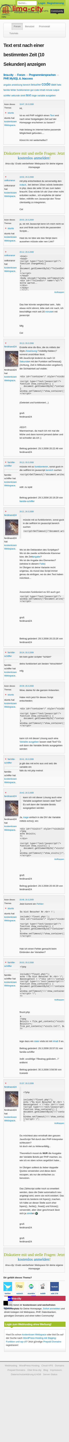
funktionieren (23, 90)
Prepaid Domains (52, 1370)
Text (52, 115)
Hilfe (4, 17)
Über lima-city (34, 1398)
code (46, 84)
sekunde (15, 95)
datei (53, 84)
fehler (13, 90)
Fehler (40, 920)
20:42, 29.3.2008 (26, 804)
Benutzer (29, 26)
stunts (11, 113)
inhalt (42, 90)
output (56, 90)
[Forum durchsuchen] (27, 3)
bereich (26, 84)
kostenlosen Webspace (34, 1363)
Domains (29, 11)
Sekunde (24, 361)
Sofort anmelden (51, 1337)
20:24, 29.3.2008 (26, 659)
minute (49, 90)
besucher (36, 84)
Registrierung (55, 3)
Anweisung (31, 351)
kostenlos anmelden (33, 158)
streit (22, 95)
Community (57, 11)
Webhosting (11, 1394)
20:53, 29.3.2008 (26, 985)
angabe (7, 84)
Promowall (44, 26)
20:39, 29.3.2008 (26, 693)
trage (34, 95)
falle (59, 84)
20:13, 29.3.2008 (26, 343)
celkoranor (9, 180)
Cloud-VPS (42, 11)
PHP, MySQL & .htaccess (18, 78)
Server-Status (50, 1402)
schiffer (7, 95)
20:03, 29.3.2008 (26, 220)
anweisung (17, 84)
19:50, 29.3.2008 (26, 177)
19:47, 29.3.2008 (26, 104)
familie (6, 90)
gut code (34, 90)
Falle (42, 569)
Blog (45, 1398)
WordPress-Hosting (12, 11)
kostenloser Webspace (13, 5)
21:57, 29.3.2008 (26, 1112)
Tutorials (13, 33)
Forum (17, 26)
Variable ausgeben (29, 752)
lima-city (8, 74)
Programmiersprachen (42, 74)
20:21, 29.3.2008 (26, 516)
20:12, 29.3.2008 (26, 252)
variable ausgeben (46, 95)
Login (41, 3)
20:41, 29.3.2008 (26, 770)
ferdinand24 (10, 346)
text (28, 95)
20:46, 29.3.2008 (26, 916)
